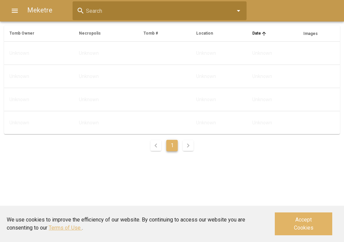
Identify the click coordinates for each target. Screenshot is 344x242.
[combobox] (160, 10)
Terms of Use (65, 228)
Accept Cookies (303, 223)
